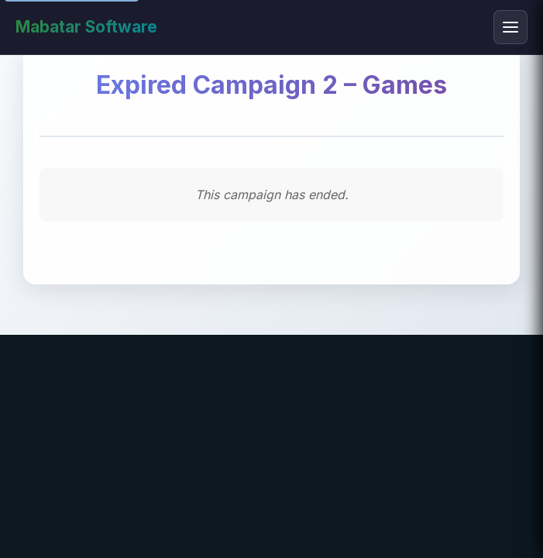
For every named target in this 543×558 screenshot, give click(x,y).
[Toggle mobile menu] (510, 27)
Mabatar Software (86, 26)
